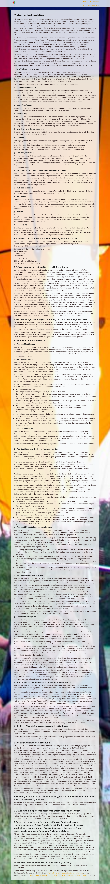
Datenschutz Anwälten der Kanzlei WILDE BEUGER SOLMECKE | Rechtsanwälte (59, 875)
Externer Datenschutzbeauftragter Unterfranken (65, 873)
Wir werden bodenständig (90, 5)
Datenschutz (87, 1)
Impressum (96, 1)
